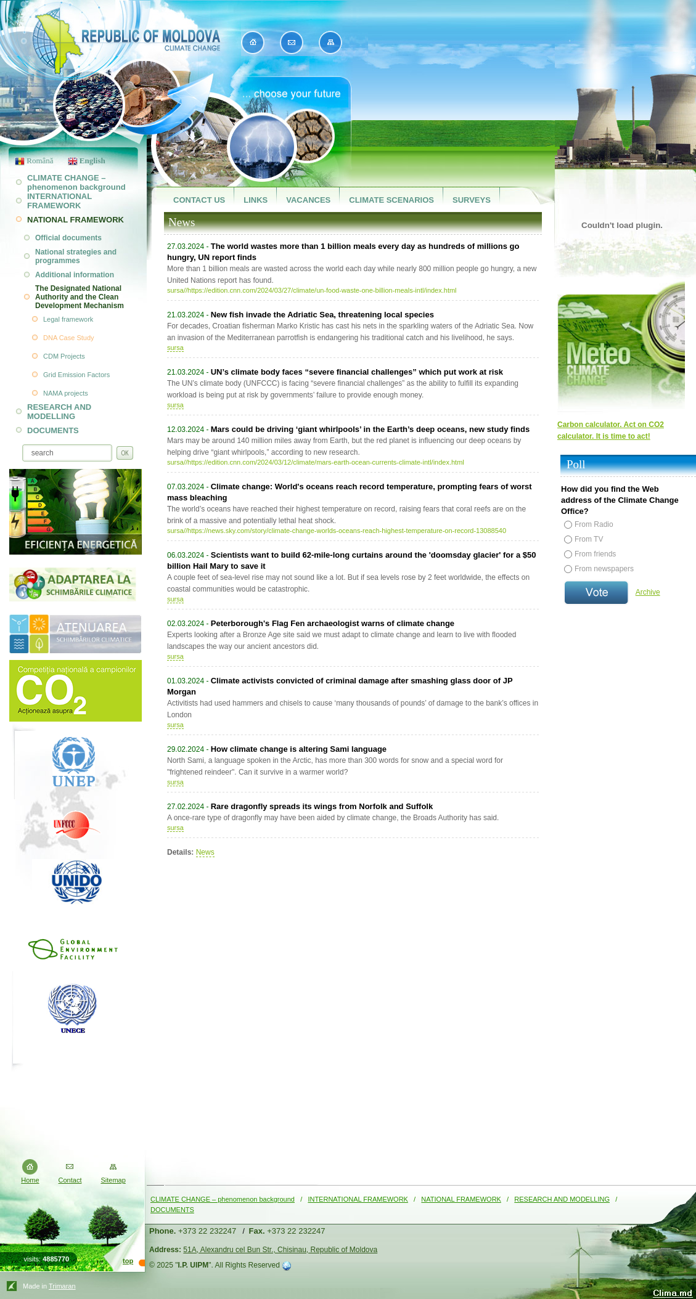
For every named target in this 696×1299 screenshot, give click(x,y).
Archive (648, 592)
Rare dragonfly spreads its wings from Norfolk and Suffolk (322, 806)
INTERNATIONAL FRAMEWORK (358, 1199)
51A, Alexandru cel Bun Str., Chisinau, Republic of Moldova (280, 1249)
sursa (175, 347)
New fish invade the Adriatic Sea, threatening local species (322, 314)
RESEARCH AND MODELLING (562, 1199)
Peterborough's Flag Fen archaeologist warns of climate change (332, 623)
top (128, 1260)
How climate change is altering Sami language (299, 749)
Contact (70, 1180)
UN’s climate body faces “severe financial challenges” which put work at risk (357, 372)
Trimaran (62, 1286)
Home (30, 1180)
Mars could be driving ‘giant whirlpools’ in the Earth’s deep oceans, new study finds (370, 429)
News (205, 852)
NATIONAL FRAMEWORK (461, 1199)
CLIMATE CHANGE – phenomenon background (222, 1199)
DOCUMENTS (172, 1209)
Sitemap (112, 1180)
